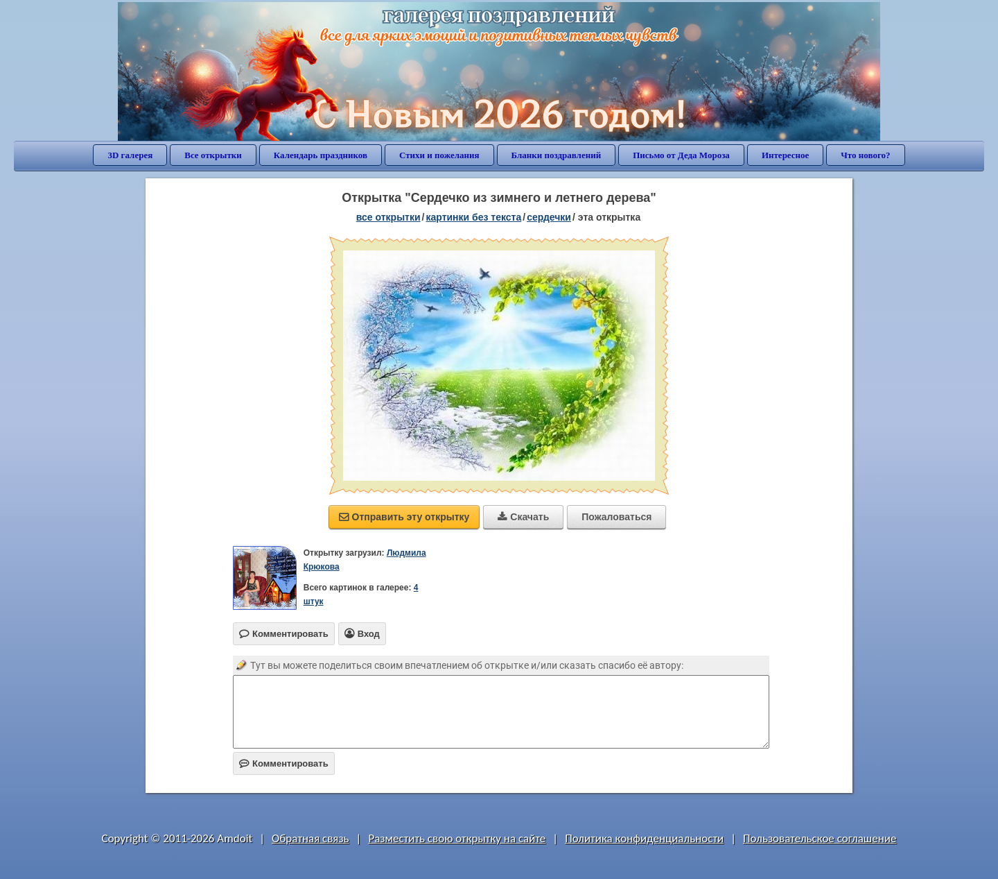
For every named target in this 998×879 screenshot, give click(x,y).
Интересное (785, 155)
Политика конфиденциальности (644, 838)
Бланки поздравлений (556, 155)
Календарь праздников (320, 155)
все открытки (388, 217)
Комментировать (284, 763)
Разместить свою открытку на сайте (456, 838)
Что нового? (865, 155)
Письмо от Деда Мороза (681, 155)
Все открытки (213, 155)
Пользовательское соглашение (819, 838)
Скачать (523, 516)
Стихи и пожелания (439, 155)
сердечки (549, 217)
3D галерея (129, 155)
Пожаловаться (616, 516)
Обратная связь (310, 838)
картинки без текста (473, 217)
